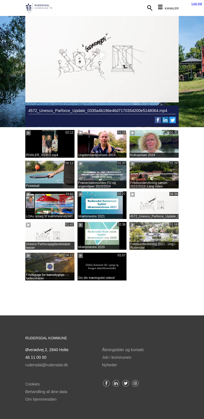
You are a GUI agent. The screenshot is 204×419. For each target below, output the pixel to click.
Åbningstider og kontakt (123, 350)
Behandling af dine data (46, 391)
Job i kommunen (116, 357)
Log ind (197, 3)
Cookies (32, 384)
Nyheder (109, 365)
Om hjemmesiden (41, 399)
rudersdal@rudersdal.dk (46, 365)
